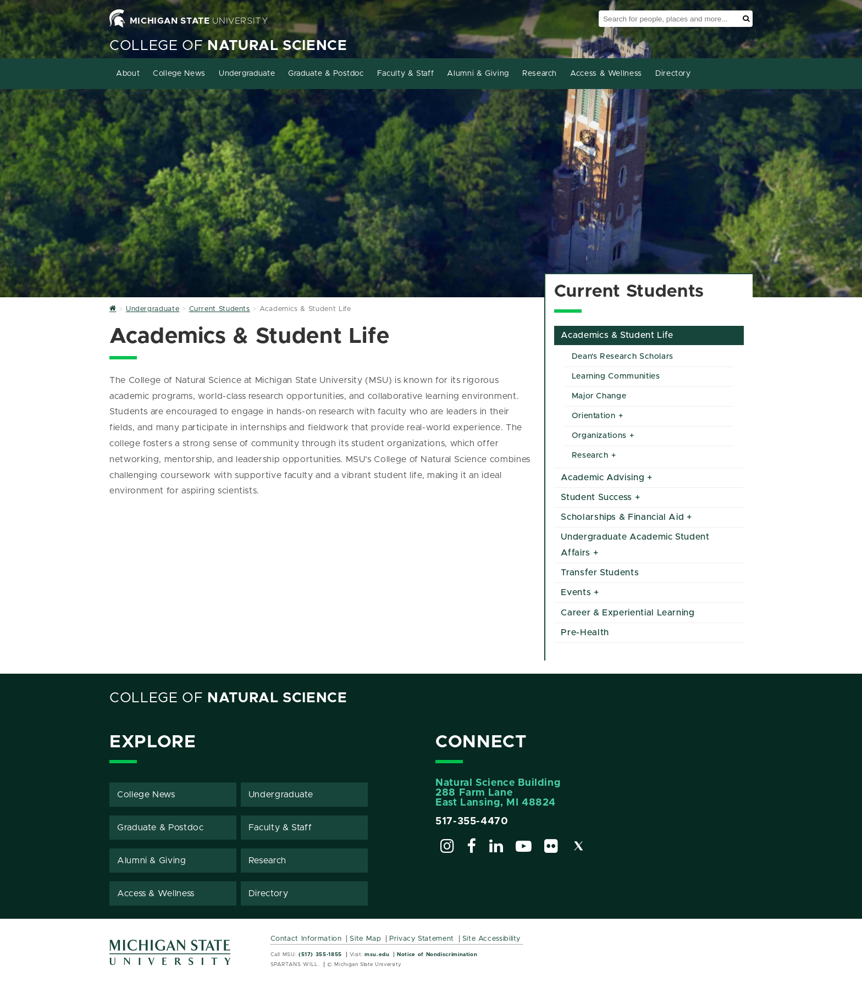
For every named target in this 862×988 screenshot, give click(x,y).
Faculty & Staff (405, 73)
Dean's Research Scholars (622, 356)
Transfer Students (600, 572)
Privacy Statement (421, 938)
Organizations (599, 436)
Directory (673, 73)
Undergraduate (247, 73)
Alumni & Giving (478, 73)
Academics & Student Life (617, 335)
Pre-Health (585, 632)
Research (539, 73)
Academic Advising (602, 477)
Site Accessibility (491, 938)
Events (576, 592)
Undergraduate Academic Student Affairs (635, 544)
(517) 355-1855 (320, 954)
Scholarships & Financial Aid (622, 517)
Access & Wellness (606, 73)
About (128, 73)
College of (228, 46)
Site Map (365, 938)
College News (179, 73)
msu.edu (376, 954)
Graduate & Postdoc (326, 73)
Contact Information (306, 938)
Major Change (599, 396)
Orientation (594, 416)
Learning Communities (616, 376)
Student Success (596, 497)
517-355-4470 (472, 821)
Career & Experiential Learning (627, 612)
